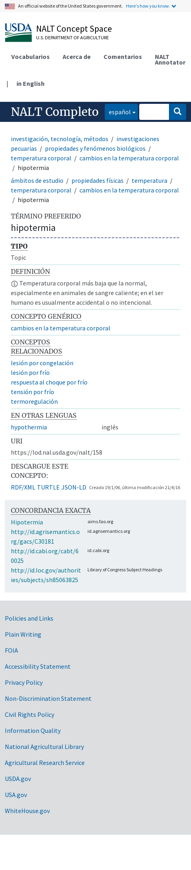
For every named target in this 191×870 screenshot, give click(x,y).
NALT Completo (55, 112)
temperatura (149, 180)
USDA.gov (18, 779)
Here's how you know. (148, 6)
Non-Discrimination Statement (48, 698)
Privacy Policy (24, 682)
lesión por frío (30, 372)
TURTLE (48, 487)
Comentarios (123, 57)
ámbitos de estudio (37, 180)
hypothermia (29, 427)
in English (30, 83)
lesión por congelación (42, 363)
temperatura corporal (41, 158)
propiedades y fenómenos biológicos (95, 148)
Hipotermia (27, 522)
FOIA (11, 650)
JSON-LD (73, 487)
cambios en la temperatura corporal (129, 158)
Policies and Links (29, 618)
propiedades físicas (97, 180)
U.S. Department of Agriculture (72, 37)
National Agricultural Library (44, 747)
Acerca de (77, 57)
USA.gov (16, 795)
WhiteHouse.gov (27, 811)
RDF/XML (23, 487)
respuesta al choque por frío (49, 382)
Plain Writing (23, 634)
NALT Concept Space (74, 28)
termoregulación (34, 401)
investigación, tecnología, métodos (59, 139)
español (118, 111)
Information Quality (33, 730)
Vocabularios (30, 57)
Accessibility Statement (38, 666)
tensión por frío (32, 392)
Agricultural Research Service (45, 763)
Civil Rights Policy (29, 714)
